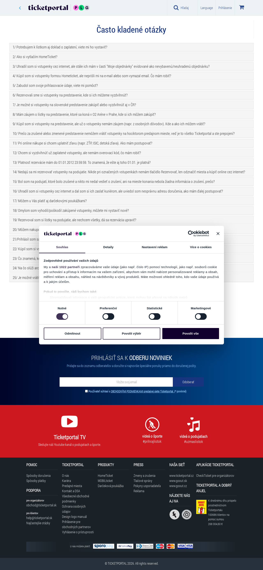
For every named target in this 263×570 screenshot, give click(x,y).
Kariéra (66, 480)
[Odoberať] (188, 382)
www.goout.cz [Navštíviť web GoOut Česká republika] (178, 486)
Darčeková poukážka (110, 486)
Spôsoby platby (36, 480)
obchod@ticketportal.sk (41, 505)
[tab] (131, 47)
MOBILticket (105, 480)
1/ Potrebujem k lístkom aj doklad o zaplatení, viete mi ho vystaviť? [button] (60, 47)
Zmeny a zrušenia (144, 475)
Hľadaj (181, 7)
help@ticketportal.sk (39, 518)
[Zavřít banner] (218, 233)
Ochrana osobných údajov (74, 509)
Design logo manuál (74, 516)
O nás (65, 475)
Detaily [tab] (108, 247)
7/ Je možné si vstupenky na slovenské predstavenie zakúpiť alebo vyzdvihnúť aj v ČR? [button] (74, 104)
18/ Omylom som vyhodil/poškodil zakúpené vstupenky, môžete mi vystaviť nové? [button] (71, 210)
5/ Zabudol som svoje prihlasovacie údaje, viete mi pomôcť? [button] (55, 85)
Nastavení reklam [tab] (154, 247)
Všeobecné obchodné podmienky (75, 498)
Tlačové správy (143, 480)
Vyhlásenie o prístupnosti (78, 532)
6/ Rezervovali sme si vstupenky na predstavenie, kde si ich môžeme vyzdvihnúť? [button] (70, 95)
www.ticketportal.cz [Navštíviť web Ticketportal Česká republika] (180, 475)
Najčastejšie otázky (38, 523)
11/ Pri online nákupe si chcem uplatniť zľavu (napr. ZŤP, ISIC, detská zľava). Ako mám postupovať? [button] (82, 143)
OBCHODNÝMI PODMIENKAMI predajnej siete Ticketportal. (142, 391)
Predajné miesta (72, 486)
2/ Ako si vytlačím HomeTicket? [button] (35, 56)
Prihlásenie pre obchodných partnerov (76, 524)
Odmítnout (72, 333)
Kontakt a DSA (71, 491)
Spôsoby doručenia (38, 475)
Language (207, 8)
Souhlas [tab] (62, 247)
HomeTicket (105, 475)
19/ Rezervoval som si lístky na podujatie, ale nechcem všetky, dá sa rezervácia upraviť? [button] (74, 219)
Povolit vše (190, 333)
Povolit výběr (131, 333)
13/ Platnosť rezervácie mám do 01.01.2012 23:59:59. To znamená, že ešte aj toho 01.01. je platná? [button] (82, 162)
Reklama (139, 491)
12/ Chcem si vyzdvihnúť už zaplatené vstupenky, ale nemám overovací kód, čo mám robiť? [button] (77, 152)
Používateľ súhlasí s (137, 391)
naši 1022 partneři (66, 267)
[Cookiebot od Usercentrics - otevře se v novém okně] (191, 234)
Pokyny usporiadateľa (147, 486)
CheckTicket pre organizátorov (215, 475)
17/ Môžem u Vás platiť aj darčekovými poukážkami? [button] (50, 200)
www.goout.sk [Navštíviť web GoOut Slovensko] (178, 480)
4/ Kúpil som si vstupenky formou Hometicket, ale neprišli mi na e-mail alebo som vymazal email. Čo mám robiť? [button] (92, 75)
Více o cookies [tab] (201, 247)
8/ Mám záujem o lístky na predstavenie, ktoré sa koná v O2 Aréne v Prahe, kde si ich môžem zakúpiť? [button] (84, 114)
